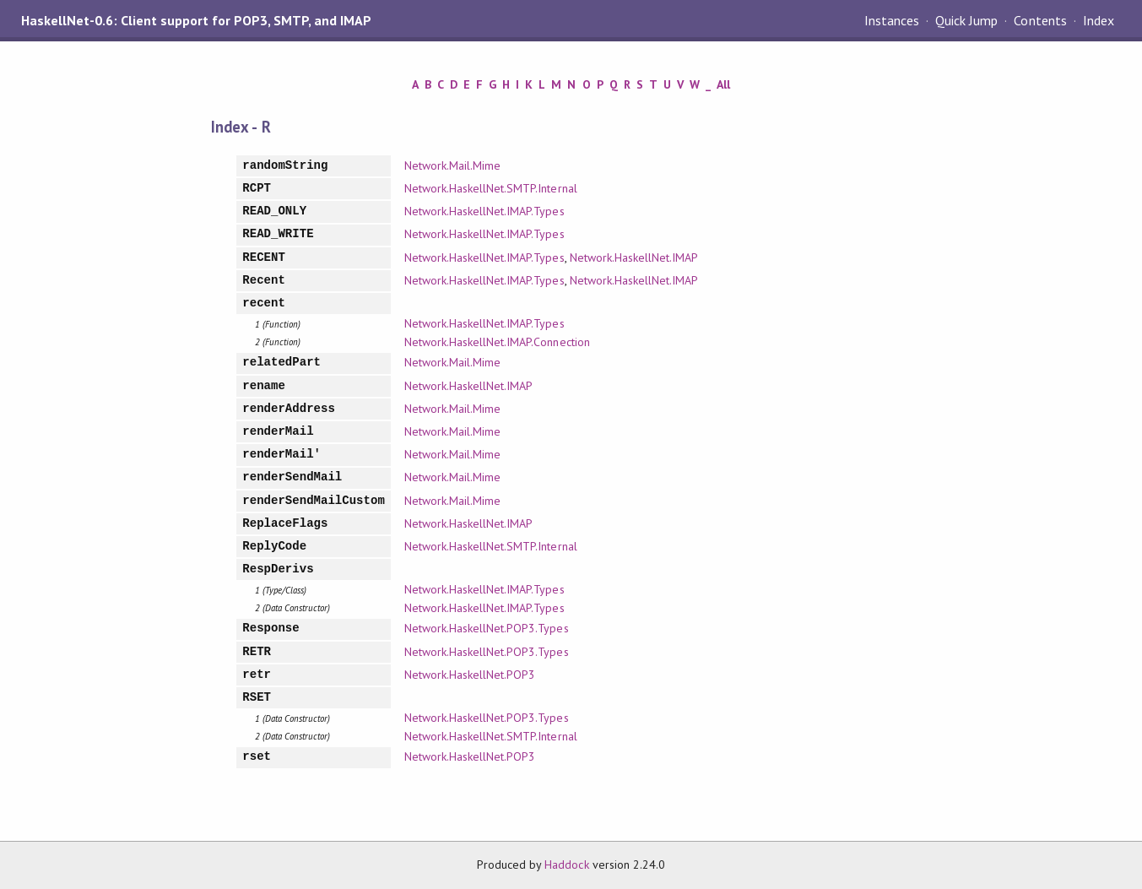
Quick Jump (966, 20)
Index (1098, 20)
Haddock (566, 864)
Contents (1040, 20)
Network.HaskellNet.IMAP (634, 257)
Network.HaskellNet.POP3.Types (486, 628)
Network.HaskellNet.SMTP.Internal (490, 188)
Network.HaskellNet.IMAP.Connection (497, 342)
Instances (891, 20)
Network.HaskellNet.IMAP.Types (484, 211)
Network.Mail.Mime (452, 165)
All (723, 84)
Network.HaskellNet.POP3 (470, 674)
